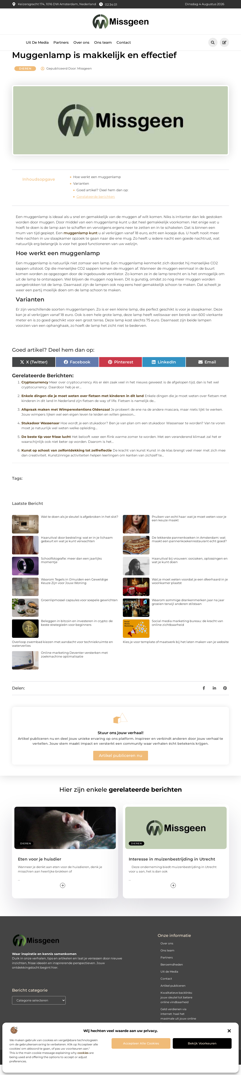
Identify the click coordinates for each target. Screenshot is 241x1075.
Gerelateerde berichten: (95, 207)
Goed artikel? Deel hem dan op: (102, 201)
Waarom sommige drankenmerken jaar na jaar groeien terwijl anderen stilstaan (188, 612)
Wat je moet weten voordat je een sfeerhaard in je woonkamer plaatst (190, 591)
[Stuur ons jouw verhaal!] (120, 729)
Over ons (81, 42)
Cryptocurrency (34, 392)
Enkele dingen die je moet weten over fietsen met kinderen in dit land (82, 406)
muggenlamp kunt (80, 243)
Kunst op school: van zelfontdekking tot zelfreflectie (66, 461)
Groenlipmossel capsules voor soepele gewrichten (79, 610)
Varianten (81, 194)
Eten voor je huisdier (39, 869)
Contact (123, 42)
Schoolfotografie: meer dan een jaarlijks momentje (71, 570)
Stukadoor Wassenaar (40, 433)
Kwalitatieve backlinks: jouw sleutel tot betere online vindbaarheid (177, 1007)
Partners (61, 42)
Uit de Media (169, 982)
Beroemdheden (172, 975)
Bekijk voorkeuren (202, 1043)
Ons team (103, 42)
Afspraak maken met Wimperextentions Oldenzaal (65, 420)
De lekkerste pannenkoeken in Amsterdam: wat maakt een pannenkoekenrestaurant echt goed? (189, 549)
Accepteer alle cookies (141, 1043)
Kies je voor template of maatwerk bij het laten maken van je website (176, 652)
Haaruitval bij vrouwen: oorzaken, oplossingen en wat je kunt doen (190, 570)
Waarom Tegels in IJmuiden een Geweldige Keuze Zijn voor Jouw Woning (74, 591)
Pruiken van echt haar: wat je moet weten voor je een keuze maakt (189, 529)
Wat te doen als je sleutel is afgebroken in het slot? (79, 527)
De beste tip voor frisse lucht (46, 447)
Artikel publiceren (173, 996)
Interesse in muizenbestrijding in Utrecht (172, 869)
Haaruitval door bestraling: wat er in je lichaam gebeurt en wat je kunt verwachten (77, 549)
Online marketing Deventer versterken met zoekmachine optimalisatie (74, 665)
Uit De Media (37, 42)
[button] (229, 1030)
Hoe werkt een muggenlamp (97, 187)
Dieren (25, 79)
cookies (82, 1053)
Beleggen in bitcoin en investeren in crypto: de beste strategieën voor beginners (77, 633)
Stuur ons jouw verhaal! (120, 743)
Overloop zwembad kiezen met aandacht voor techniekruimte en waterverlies (62, 654)
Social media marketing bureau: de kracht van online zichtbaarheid (187, 633)
